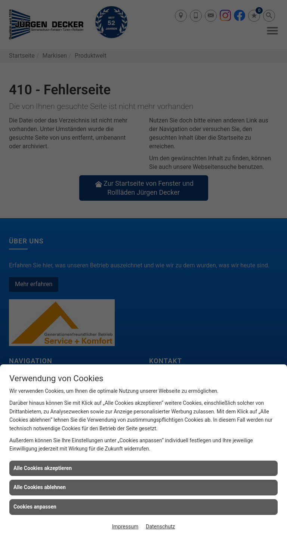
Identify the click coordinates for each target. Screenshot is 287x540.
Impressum (125, 527)
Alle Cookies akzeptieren (42, 468)
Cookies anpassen (34, 507)
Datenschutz (160, 527)
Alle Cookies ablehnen (39, 487)
